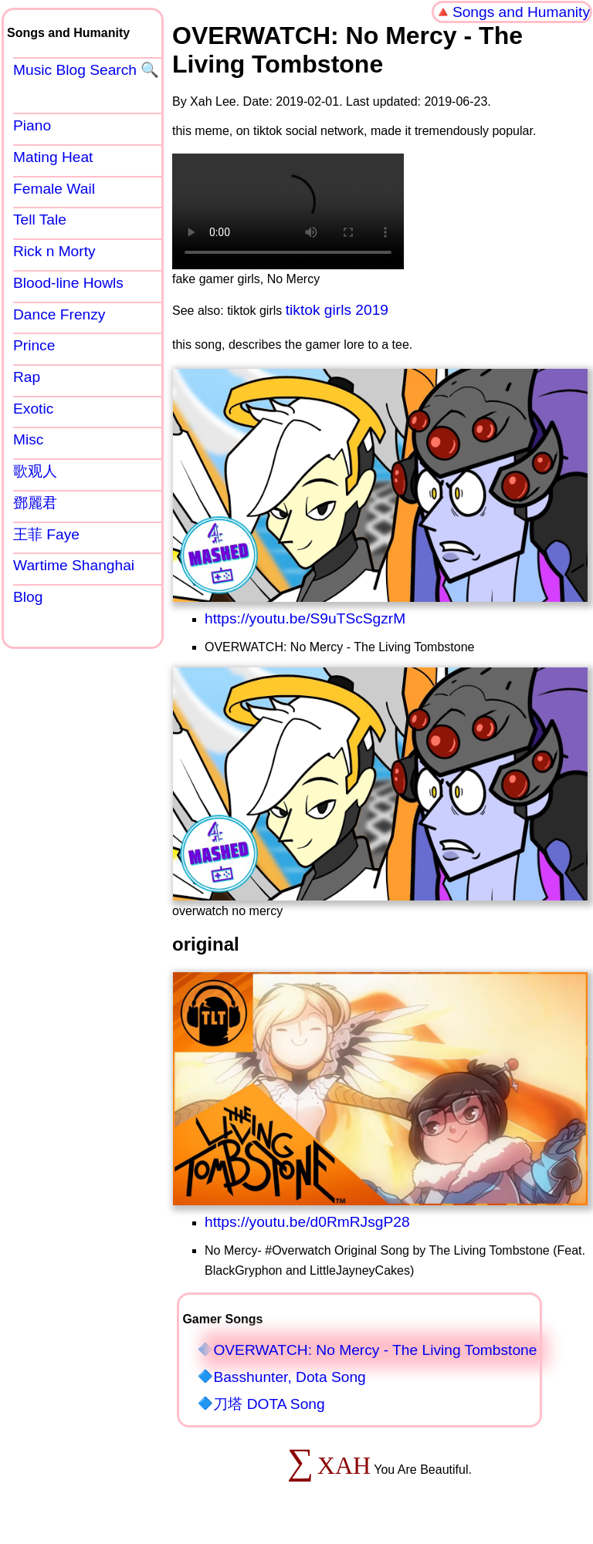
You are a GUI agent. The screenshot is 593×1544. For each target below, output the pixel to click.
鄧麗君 (35, 503)
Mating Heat (53, 157)
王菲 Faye (46, 534)
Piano (32, 125)
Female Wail (54, 189)
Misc (28, 439)
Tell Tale (39, 219)
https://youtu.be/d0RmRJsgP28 (307, 1222)
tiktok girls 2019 (337, 310)
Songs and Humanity (521, 12)
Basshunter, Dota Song (289, 1377)
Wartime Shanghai (73, 565)
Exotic (33, 408)
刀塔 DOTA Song (268, 1404)
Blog (27, 597)
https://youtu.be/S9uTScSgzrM (305, 618)
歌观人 (35, 471)
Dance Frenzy (59, 314)
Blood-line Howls (68, 283)
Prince (34, 345)
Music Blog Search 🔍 (86, 70)
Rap (26, 377)
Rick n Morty (54, 251)
